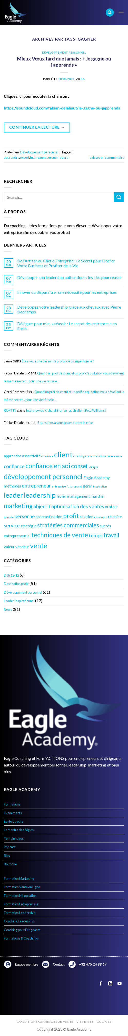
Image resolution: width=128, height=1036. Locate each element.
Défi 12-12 (11, 575)
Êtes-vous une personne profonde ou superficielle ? (58, 361)
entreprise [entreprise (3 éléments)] (59, 486)
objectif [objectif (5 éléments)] (42, 506)
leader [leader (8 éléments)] (13, 495)
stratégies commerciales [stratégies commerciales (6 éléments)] (68, 525)
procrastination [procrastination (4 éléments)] (49, 516)
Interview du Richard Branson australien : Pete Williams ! (66, 410)
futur (33, 157)
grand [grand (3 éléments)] (78, 486)
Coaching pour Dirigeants (22, 930)
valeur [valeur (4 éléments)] (9, 546)
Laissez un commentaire (107, 157)
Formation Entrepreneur (21, 904)
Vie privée (84, 1021)
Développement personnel (23, 592)
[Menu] (121, 12)
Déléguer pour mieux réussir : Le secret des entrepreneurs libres (67, 326)
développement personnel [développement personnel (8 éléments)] (43, 476)
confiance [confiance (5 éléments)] (14, 466)
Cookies (104, 1021)
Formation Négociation (20, 896)
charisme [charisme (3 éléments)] (47, 456)
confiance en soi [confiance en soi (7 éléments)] (47, 465)
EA (83, 78)
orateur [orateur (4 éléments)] (111, 506)
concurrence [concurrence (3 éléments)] (113, 456)
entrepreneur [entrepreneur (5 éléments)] (36, 486)
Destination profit (16, 584)
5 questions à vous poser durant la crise (65, 423)
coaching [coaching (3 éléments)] (79, 456)
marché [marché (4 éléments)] (97, 496)
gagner (42, 157)
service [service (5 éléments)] (12, 525)
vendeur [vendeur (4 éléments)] (22, 546)
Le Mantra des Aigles (19, 830)
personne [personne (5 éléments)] (25, 516)
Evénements (13, 813)
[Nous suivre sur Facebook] (101, 983)
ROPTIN (10, 410)
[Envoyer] (119, 197)
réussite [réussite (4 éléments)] (115, 516)
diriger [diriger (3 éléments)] (94, 467)
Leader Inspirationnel (19, 601)
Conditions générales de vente (45, 1021)
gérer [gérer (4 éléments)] (87, 486)
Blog (7, 856)
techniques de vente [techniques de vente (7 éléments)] (59, 535)
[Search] (110, 12)
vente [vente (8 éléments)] (38, 545)
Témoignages (14, 838)
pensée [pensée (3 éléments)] (9, 517)
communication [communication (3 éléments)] (95, 456)
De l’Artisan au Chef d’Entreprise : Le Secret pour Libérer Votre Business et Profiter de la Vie (66, 263)
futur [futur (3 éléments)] (70, 486)
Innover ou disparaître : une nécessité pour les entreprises (67, 292)
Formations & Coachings (21, 938)
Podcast (9, 847)
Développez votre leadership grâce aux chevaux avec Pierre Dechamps (69, 309)
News (8, 609)
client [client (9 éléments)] (63, 454)
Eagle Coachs (13, 821)
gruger (53, 157)
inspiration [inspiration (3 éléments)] (100, 486)
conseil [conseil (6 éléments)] (80, 465)
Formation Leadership (19, 913)
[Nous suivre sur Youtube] (119, 983)
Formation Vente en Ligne (22, 887)
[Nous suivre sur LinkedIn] (110, 983)
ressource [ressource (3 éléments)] (100, 517)
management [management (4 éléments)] (78, 496)
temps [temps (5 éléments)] (96, 535)
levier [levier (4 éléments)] (61, 496)
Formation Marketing (19, 878)
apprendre (11, 157)
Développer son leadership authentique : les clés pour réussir (69, 277)
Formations (12, 804)
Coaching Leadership (19, 921)
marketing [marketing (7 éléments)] (18, 505)
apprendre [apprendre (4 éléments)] (12, 456)
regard (63, 157)
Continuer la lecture (37, 127)
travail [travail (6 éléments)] (111, 535)
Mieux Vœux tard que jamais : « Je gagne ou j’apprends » (64, 62)
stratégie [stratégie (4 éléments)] (28, 525)
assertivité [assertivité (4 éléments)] (31, 456)
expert (24, 157)
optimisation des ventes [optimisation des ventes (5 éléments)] (77, 506)
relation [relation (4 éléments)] (86, 516)
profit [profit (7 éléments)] (71, 515)
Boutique (10, 864)
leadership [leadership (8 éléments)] (40, 495)
